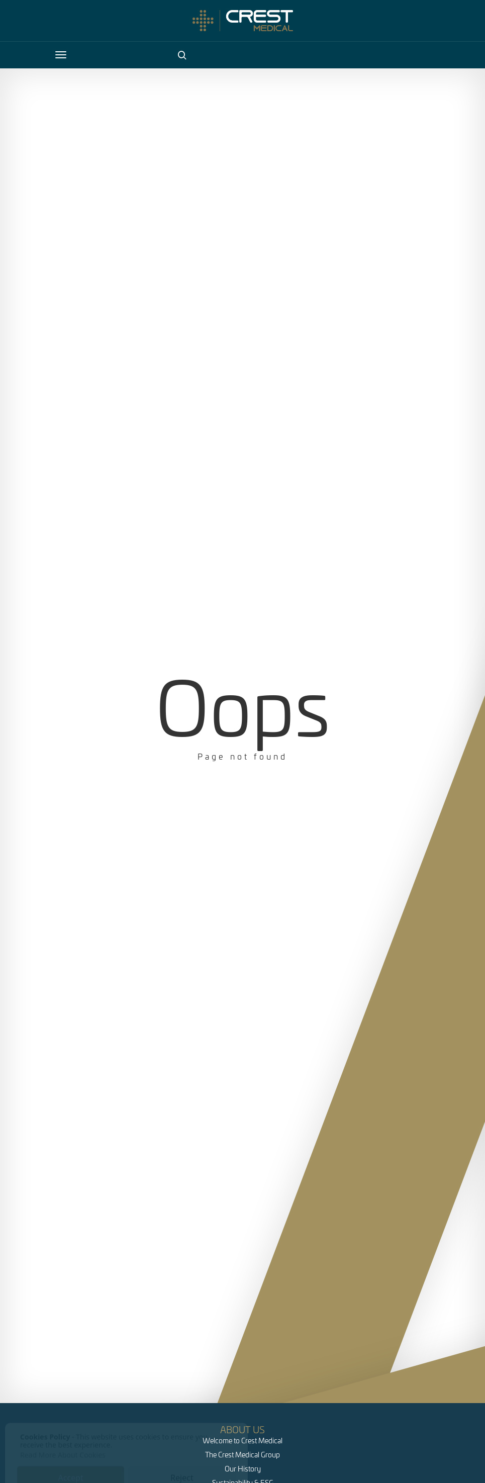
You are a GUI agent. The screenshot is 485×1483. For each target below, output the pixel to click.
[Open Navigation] (60, 54)
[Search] (181, 54)
